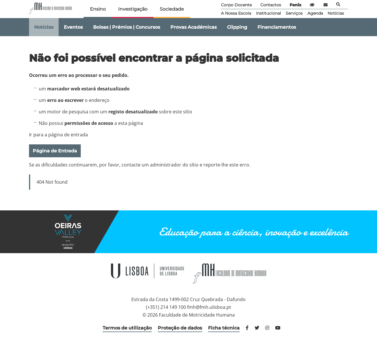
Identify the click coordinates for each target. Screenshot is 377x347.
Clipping (237, 27)
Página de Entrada (55, 151)
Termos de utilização (127, 328)
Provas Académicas (193, 27)
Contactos (270, 4)
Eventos (73, 27)
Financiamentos (276, 27)
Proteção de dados (180, 328)
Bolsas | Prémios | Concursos (126, 27)
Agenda (315, 13)
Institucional (268, 13)
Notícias (336, 13)
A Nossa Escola (236, 13)
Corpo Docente (236, 4)
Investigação (132, 9)
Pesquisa (338, 4)
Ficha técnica (224, 328)
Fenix (295, 4)
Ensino (98, 9)
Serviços (294, 13)
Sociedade (172, 9)
